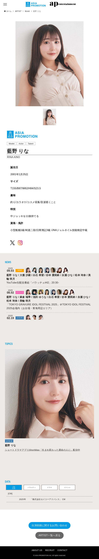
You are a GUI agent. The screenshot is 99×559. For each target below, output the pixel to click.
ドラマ (49, 487)
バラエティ (32, 487)
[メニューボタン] (5, 4)
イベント (67, 487)
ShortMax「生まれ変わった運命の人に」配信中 (42, 450)
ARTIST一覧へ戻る (49, 535)
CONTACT (62, 550)
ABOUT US (37, 550)
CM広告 (14, 487)
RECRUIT (50, 550)
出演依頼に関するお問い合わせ (49, 525)
